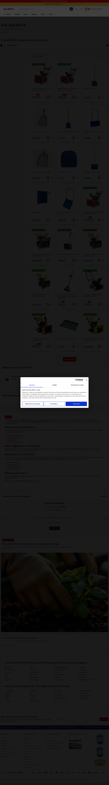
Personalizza (54, 403)
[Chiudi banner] (86, 380)
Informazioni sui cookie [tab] (77, 385)
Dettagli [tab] (54, 385)
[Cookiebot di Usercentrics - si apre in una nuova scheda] (76, 380)
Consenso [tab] (32, 385)
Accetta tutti (76, 403)
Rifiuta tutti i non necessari (32, 403)
